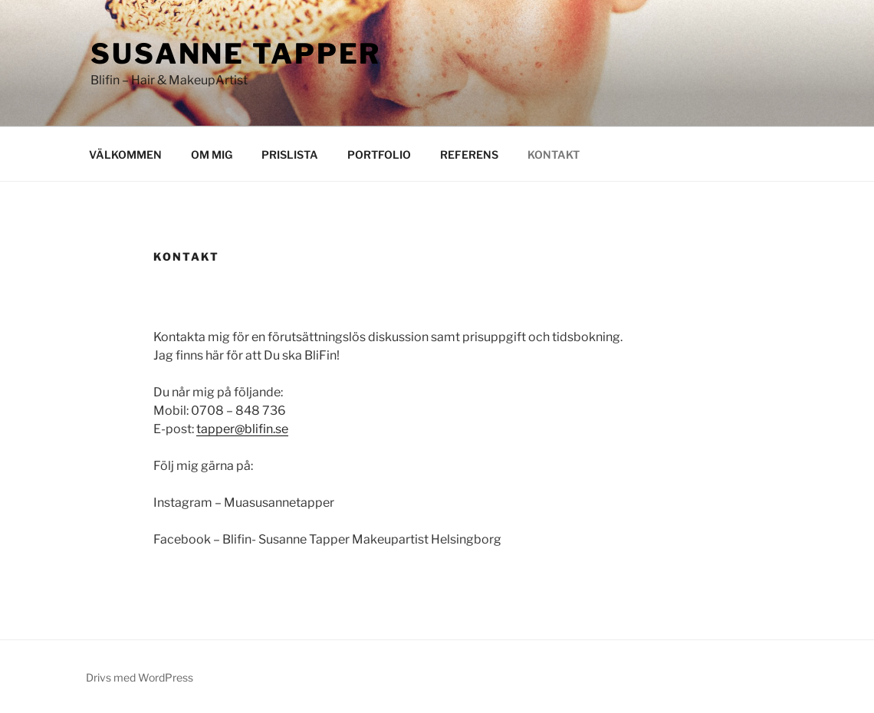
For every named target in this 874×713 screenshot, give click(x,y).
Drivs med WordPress (139, 677)
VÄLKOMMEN (125, 154)
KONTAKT (553, 154)
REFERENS (469, 154)
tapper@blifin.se (242, 429)
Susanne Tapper (235, 54)
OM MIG (211, 154)
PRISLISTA (289, 154)
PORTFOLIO (379, 154)
